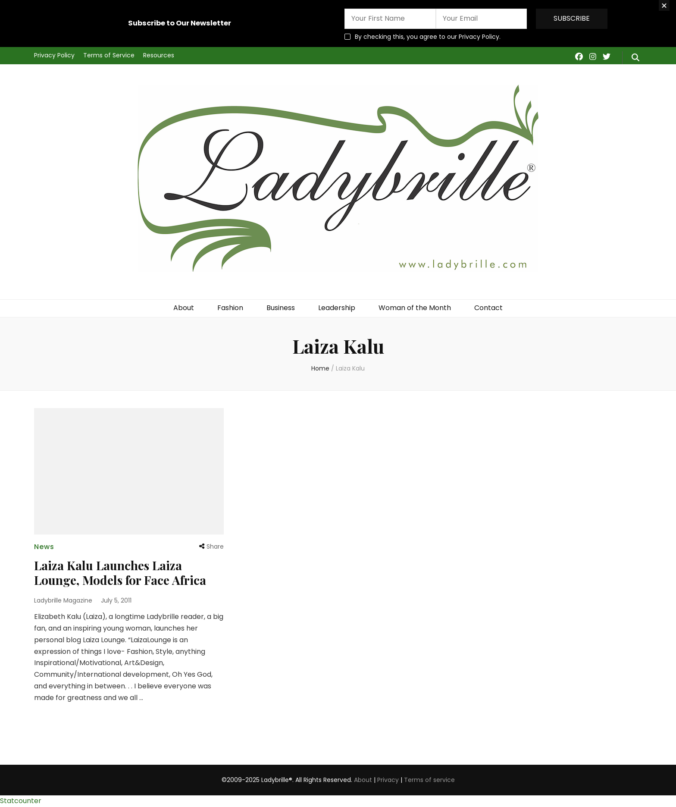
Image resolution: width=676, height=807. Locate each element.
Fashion (230, 308)
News (44, 547)
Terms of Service (109, 55)
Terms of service (429, 780)
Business (280, 308)
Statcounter (20, 801)
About (183, 308)
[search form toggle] (635, 57)
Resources (158, 55)
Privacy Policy (54, 55)
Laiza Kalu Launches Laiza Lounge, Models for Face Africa (120, 572)
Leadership (336, 308)
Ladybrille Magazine (63, 600)
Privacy (388, 780)
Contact (488, 308)
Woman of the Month (415, 308)
